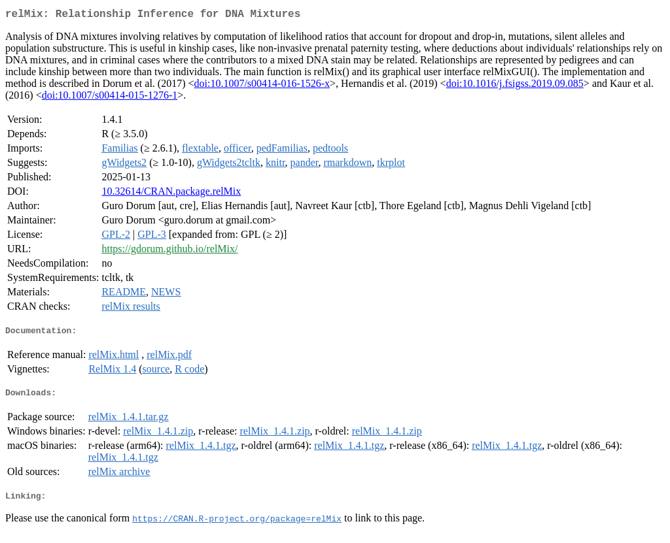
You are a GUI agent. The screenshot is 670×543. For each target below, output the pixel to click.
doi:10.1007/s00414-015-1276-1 (110, 97)
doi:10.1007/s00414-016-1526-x (262, 85)
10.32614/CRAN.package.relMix (171, 193)
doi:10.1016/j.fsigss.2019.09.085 (515, 85)
